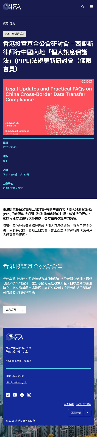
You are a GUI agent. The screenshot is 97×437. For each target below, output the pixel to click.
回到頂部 (76, 412)
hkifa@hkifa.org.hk (16, 382)
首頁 (5, 23)
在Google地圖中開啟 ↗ (18, 361)
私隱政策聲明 (83, 404)
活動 (12, 23)
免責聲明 (69, 404)
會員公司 (11, 309)
